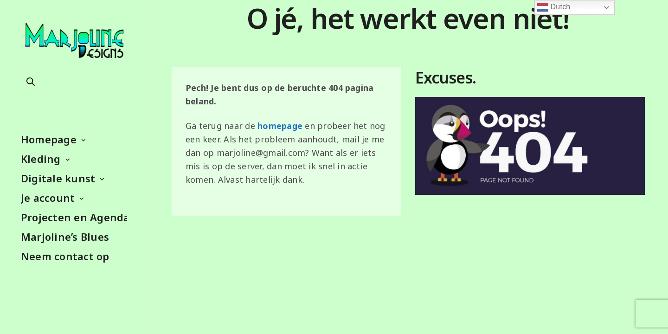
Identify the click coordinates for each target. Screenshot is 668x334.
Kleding (41, 159)
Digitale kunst (58, 178)
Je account (48, 198)
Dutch (554, 7)
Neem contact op (65, 256)
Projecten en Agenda (74, 217)
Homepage (49, 139)
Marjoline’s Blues (65, 237)
